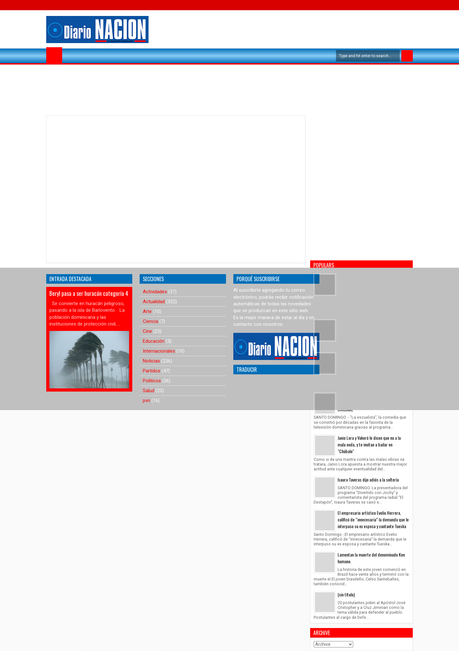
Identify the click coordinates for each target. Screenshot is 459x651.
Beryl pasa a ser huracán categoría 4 (88, 293)
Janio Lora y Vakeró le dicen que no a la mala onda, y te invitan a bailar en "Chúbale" (369, 444)
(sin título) (346, 594)
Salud (148, 390)
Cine (147, 331)
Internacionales (159, 351)
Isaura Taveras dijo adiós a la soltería (368, 479)
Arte (147, 311)
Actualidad (154, 301)
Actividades (155, 292)
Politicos (152, 381)
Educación (153, 341)
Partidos (151, 371)
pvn (146, 400)
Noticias (151, 361)
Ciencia (150, 321)
